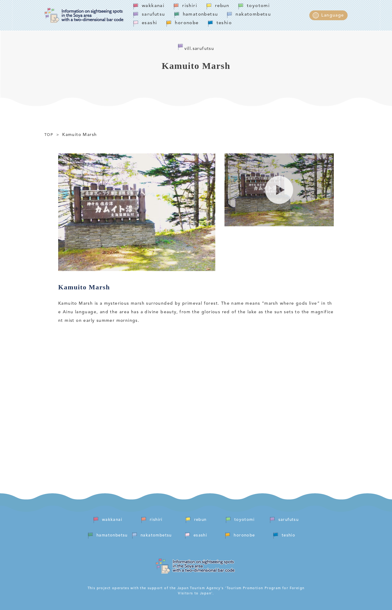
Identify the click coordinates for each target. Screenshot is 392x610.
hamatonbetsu (200, 14)
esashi (149, 23)
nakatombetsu (253, 14)
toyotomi (258, 6)
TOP (48, 135)
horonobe (186, 23)
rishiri (189, 6)
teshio (224, 23)
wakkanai (153, 6)
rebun (222, 6)
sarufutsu (153, 14)
